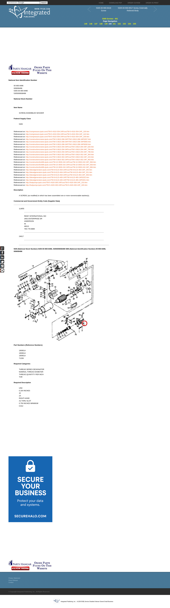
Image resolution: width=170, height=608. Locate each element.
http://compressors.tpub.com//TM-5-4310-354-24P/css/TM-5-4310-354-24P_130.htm (57, 131)
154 (129, 24)
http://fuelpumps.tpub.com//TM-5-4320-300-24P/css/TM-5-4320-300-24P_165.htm (56, 185)
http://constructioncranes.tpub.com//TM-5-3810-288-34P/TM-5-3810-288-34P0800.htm (58, 142)
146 (90, 24)
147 (95, 24)
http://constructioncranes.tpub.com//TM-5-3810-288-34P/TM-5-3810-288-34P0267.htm (58, 139)
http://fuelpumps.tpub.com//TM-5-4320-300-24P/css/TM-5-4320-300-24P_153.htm (56, 182)
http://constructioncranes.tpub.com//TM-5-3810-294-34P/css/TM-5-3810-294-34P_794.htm (60, 149)
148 (100, 24)
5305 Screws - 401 (110, 19)
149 (105, 24)
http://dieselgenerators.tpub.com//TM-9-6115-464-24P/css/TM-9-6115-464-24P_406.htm (59, 175)
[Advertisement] (63, 45)
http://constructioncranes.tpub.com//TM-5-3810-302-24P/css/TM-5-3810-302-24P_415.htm (60, 157)
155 (134, 24)
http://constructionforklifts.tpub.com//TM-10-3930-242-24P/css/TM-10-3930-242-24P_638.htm (61, 165)
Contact (10, 582)
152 (119, 24)
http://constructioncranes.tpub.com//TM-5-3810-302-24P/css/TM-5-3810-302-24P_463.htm (60, 160)
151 (114, 24)
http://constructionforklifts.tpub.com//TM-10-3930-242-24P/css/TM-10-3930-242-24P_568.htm (61, 162)
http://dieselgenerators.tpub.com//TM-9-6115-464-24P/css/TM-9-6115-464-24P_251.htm (59, 172)
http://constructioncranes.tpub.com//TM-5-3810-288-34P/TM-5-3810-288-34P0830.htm (58, 144)
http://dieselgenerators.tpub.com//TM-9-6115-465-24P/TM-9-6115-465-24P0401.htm (57, 180)
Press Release (13, 580)
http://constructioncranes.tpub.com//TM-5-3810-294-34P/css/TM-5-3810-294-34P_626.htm (60, 147)
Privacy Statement (14, 578)
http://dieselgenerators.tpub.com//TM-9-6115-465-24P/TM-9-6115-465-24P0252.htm (57, 177)
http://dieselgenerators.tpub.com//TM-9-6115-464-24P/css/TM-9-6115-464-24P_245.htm (59, 170)
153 (124, 24)
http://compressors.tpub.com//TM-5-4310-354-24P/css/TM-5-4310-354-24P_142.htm (57, 134)
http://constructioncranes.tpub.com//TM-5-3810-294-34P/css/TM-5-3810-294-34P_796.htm (60, 152)
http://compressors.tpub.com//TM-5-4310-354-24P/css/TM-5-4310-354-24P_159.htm (57, 137)
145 (85, 24)
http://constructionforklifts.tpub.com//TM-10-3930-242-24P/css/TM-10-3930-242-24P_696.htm (61, 167)
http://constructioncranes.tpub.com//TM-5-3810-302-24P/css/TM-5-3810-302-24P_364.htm (60, 154)
